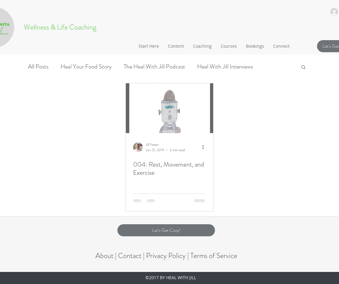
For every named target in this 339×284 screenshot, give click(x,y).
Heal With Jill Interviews (225, 66)
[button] (175, 46)
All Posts (38, 66)
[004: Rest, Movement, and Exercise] (169, 108)
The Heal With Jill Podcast (154, 66)
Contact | (132, 255)
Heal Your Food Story (86, 66)
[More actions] (205, 147)
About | (106, 255)
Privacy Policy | (168, 255)
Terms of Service (213, 255)
